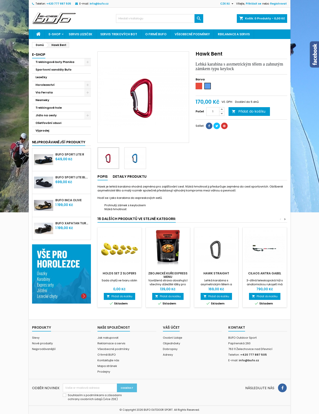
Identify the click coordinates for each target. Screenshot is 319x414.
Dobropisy (170, 349)
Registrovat (278, 3)
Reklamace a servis (234, 34)
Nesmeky (42, 100)
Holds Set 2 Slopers (119, 273)
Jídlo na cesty (46, 115)
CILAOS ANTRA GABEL (264, 273)
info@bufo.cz (99, 3)
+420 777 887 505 (58, 3)
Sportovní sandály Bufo (54, 70)
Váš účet (171, 327)
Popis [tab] (102, 176)
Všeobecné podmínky (192, 34)
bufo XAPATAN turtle (72, 223)
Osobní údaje (172, 338)
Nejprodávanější (44, 349)
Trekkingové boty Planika (55, 62)
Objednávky (171, 343)
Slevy (35, 338)
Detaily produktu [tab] (130, 176)
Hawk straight (216, 273)
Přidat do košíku (248, 111)
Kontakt (236, 327)
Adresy (168, 355)
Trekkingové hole (49, 108)
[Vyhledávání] (159, 18)
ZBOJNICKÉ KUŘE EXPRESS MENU (168, 275)
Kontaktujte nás (108, 360)
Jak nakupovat (107, 338)
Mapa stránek (107, 366)
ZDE (113, 399)
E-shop (55, 34)
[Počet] (212, 111)
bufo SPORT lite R (69, 154)
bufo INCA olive (68, 200)
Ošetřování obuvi (48, 123)
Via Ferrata (44, 92)
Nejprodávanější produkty (58, 142)
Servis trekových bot (118, 34)
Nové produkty (42, 343)
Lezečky (41, 77)
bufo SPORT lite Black (72, 177)
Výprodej (42, 130)
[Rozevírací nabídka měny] (227, 3)
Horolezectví (45, 85)
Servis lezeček (80, 34)
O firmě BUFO (156, 34)
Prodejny (103, 372)
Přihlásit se (253, 3)
